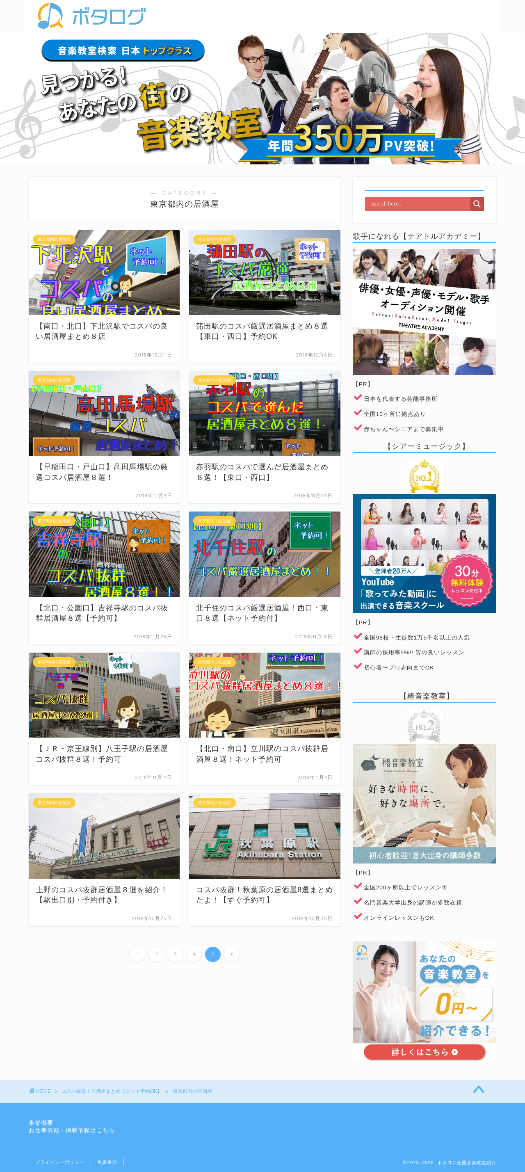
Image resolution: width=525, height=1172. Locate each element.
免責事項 (107, 1162)
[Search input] (419, 204)
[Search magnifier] (477, 204)
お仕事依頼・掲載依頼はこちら (72, 1130)
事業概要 (41, 1123)
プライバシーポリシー (59, 1162)
